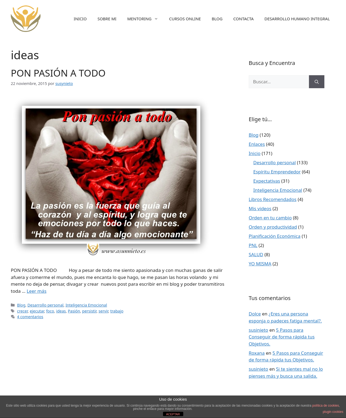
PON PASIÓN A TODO (58, 73)
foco (50, 311)
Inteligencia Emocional (86, 305)
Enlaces (257, 144)
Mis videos (260, 208)
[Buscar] (316, 81)
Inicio (255, 153)
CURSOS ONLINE (185, 18)
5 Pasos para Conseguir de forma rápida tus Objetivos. (282, 337)
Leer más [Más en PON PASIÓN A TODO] (36, 291)
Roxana (257, 353)
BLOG (217, 18)
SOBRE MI (107, 18)
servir (103, 311)
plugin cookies (333, 412)
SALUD (256, 254)
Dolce (255, 314)
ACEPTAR (173, 414)
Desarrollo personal (45, 305)
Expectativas (266, 181)
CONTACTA (243, 18)
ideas (61, 311)
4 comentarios (30, 316)
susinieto (258, 330)
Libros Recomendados (273, 199)
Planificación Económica (274, 236)
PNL (253, 245)
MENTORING (145, 19)
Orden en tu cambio (270, 218)
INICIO (80, 18)
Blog (21, 305)
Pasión (74, 311)
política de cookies (325, 405)
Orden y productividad (273, 227)
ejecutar (37, 311)
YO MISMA (260, 264)
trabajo (116, 311)
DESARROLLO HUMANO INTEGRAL (297, 18)
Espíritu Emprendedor (277, 172)
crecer (22, 311)
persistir (89, 311)
